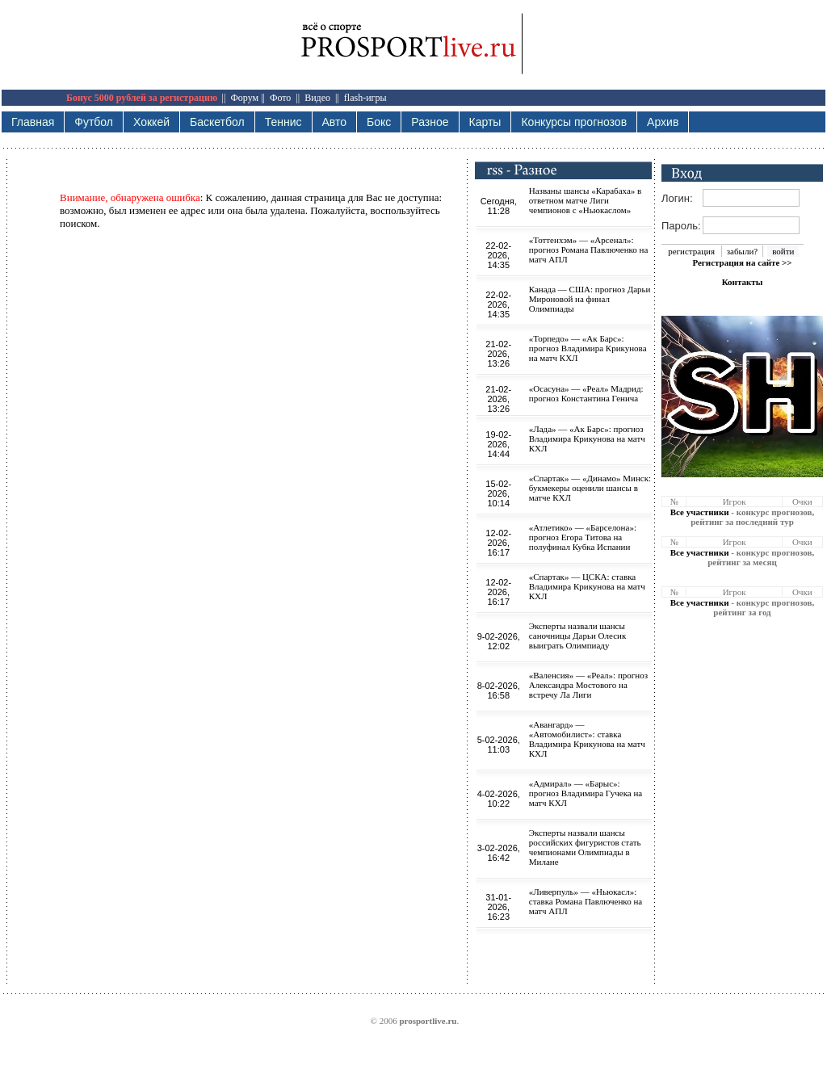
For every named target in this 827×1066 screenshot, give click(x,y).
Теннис (283, 121)
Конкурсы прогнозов (574, 121)
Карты (485, 121)
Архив (662, 121)
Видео (317, 97)
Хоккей (151, 121)
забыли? (742, 251)
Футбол (93, 121)
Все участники (699, 512)
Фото (280, 97)
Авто (334, 121)
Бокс (379, 121)
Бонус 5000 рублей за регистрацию (141, 97)
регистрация (691, 251)
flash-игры (365, 97)
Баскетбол (217, 121)
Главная (32, 121)
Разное (429, 121)
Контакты (742, 282)
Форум (244, 97)
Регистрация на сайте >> (741, 262)
